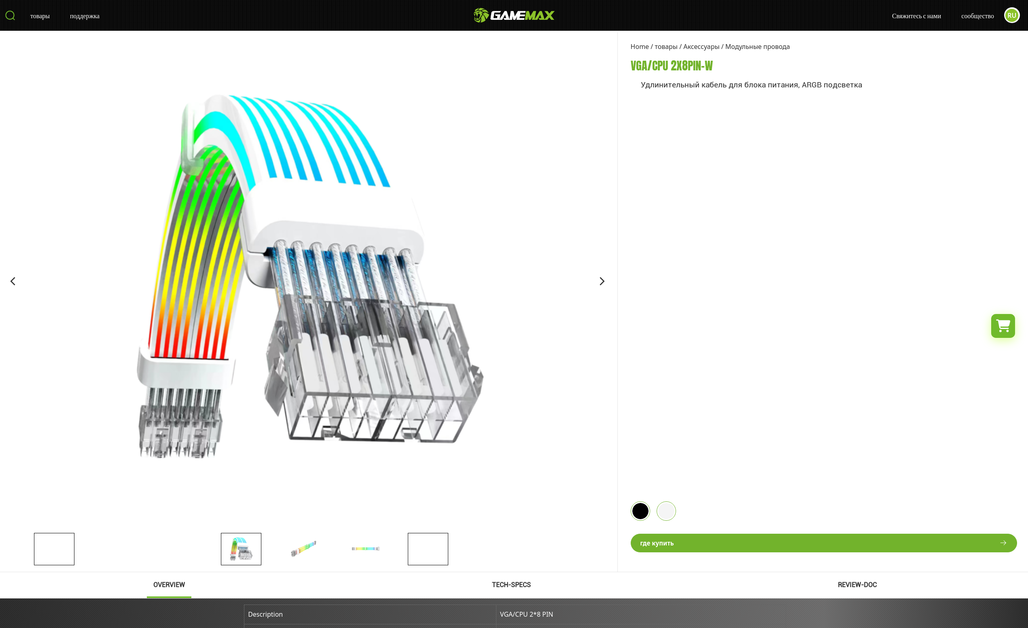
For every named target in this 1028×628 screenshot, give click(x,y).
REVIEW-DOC (857, 585)
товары (40, 16)
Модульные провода (757, 46)
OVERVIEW (169, 585)
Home (640, 46)
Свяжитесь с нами (916, 16)
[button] (12, 281)
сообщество (977, 16)
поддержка (85, 16)
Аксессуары (701, 46)
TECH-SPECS (511, 585)
